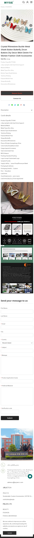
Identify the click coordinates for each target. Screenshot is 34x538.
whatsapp (18, 105)
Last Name (4, 316)
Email (3, 324)
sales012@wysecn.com (15, 482)
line (12, 105)
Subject (3, 347)
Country (4, 339)
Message (4, 355)
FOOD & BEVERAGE (10, 516)
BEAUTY (6, 509)
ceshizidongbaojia (8, 499)
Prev (3, 25)
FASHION (9, 7)
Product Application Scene (9, 378)
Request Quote (17, 93)
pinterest (21, 105)
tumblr (24, 105)
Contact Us (17, 98)
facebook (9, 105)
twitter (15, 105)
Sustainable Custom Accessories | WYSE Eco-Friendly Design (18, 496)
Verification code (6, 408)
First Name (4, 308)
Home (3, 7)
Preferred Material (7, 385)
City (2, 331)
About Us (6, 493)
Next (30, 25)
